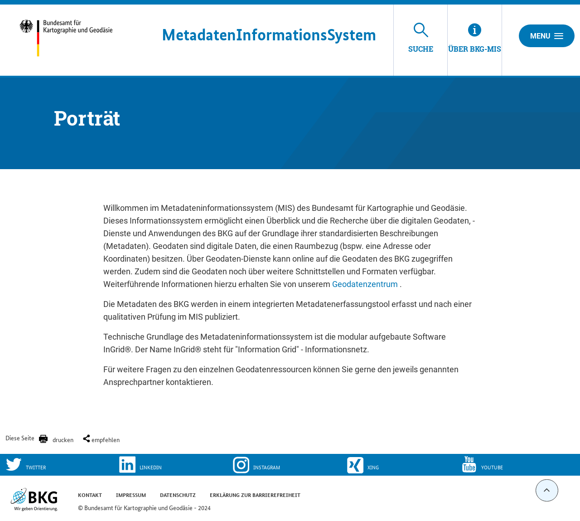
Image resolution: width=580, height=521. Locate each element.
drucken (63, 439)
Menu (546, 35)
